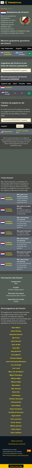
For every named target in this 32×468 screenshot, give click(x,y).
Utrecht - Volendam (22, 130)
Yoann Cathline (16, 433)
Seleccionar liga (16, 466)
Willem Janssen (16, 426)
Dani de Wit (16, 345)
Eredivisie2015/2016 (9, 233)
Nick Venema (16, 389)
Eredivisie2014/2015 (9, 254)
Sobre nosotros (17, 441)
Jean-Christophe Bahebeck (16, 362)
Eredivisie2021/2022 (9, 211)
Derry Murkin (16, 355)
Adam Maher (16, 328)
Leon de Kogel (16, 365)
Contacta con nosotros (16, 444)
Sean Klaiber (16, 406)
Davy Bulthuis (16, 352)
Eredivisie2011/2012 (9, 265)
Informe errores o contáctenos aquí (17, 456)
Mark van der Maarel (16, 372)
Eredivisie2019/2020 (9, 223)
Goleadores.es (14, 2)
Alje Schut (16, 338)
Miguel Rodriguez (16, 376)
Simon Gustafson (16, 409)
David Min (15, 349)
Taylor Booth (16, 416)
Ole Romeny (16, 396)
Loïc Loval (16, 369)
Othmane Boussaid (16, 399)
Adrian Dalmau (16, 332)
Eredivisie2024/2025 (9, 199)
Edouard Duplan (16, 359)
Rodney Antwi (16, 403)
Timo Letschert (16, 420)
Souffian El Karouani (16, 413)
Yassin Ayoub (16, 430)
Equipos (4, 9)
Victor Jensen (16, 423)
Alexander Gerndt (16, 335)
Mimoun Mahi (16, 379)
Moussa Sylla (16, 382)
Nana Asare (16, 386)
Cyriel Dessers (16, 342)
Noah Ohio (16, 393)
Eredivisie (7, 53)
